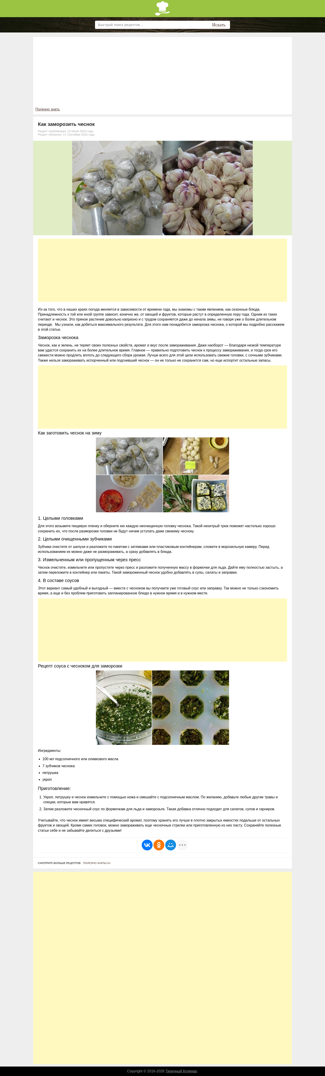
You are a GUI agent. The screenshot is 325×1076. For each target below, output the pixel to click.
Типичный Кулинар (181, 1071)
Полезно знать (47, 109)
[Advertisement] (162, 73)
